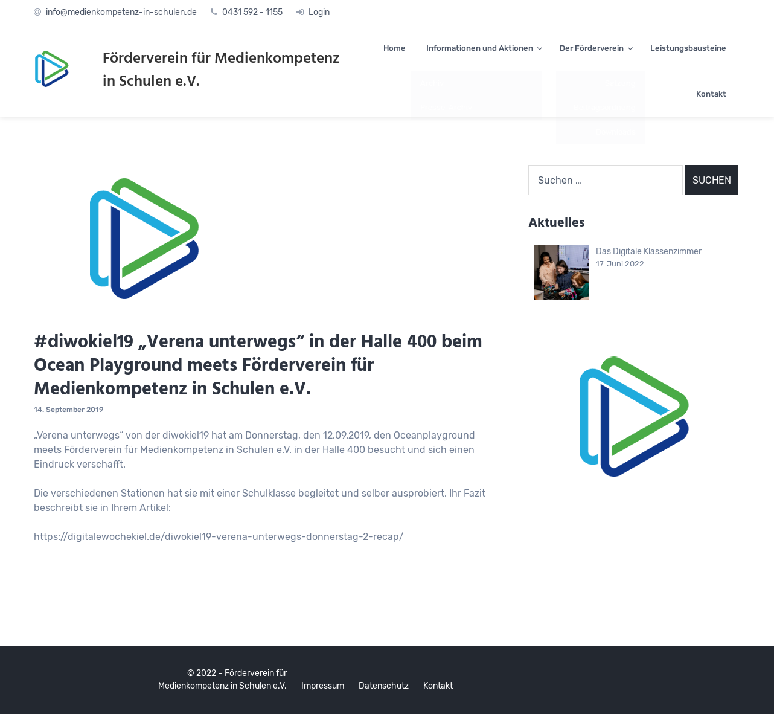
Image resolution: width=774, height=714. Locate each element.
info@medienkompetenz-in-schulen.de (121, 12)
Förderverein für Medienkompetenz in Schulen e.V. (221, 70)
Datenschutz (384, 686)
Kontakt (711, 93)
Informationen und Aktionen (479, 48)
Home (394, 48)
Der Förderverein (592, 48)
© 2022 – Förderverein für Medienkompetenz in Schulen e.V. (222, 679)
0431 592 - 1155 (252, 12)
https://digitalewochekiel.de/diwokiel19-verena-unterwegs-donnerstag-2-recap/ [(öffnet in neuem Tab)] (219, 536)
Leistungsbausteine (688, 48)
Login (319, 12)
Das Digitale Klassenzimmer (649, 251)
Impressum (322, 686)
